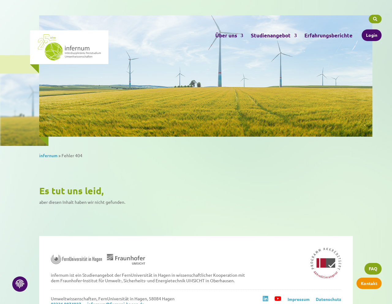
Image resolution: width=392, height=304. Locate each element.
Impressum (299, 299)
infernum (48, 155)
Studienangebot (271, 34)
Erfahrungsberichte (328, 34)
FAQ (373, 269)
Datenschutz (328, 299)
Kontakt (369, 284)
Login (371, 33)
